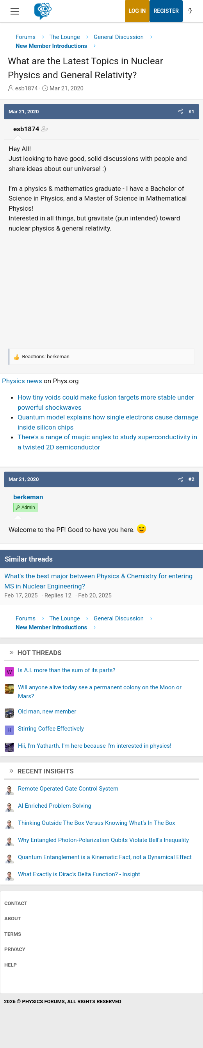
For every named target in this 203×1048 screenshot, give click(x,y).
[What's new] (190, 11)
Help (10, 965)
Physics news (22, 381)
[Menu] (14, 11)
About (12, 918)
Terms (12, 934)
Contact (15, 903)
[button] (180, 112)
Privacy (14, 949)
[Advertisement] (101, 289)
